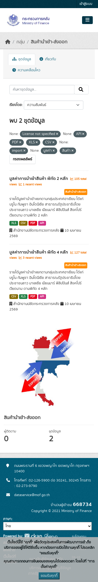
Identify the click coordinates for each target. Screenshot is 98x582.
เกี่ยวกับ (47, 59)
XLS (13, 223)
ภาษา (7, 519)
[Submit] (81, 89)
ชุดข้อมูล (21, 59)
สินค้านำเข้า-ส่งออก (49, 42)
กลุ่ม (20, 42)
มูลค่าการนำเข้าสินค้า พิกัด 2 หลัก (39, 178)
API (42, 223)
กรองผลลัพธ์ (22, 159)
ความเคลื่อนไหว (26, 70)
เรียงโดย (15, 105)
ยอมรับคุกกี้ (49, 575)
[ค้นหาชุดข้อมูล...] (41, 89)
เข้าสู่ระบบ (85, 4)
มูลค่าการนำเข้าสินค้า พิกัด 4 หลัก (39, 252)
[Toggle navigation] (87, 20)
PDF (32, 223)
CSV (23, 223)
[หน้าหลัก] (7, 42)
